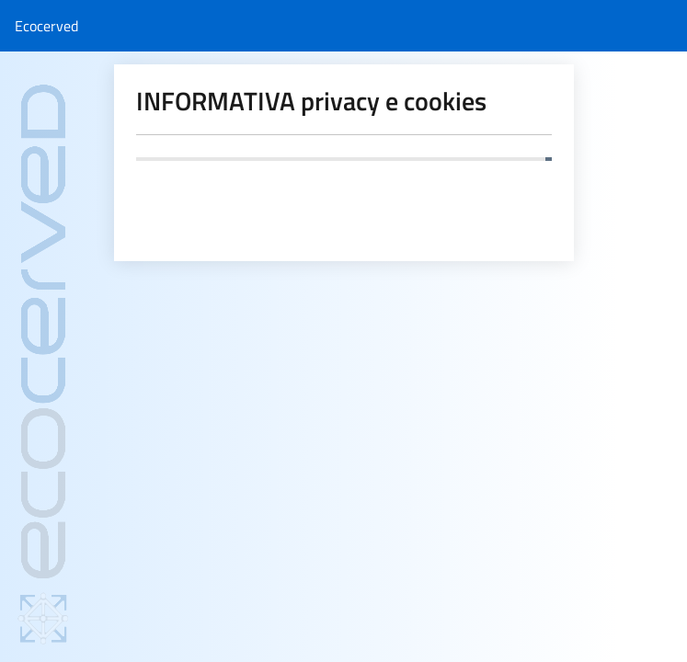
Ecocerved (46, 26)
